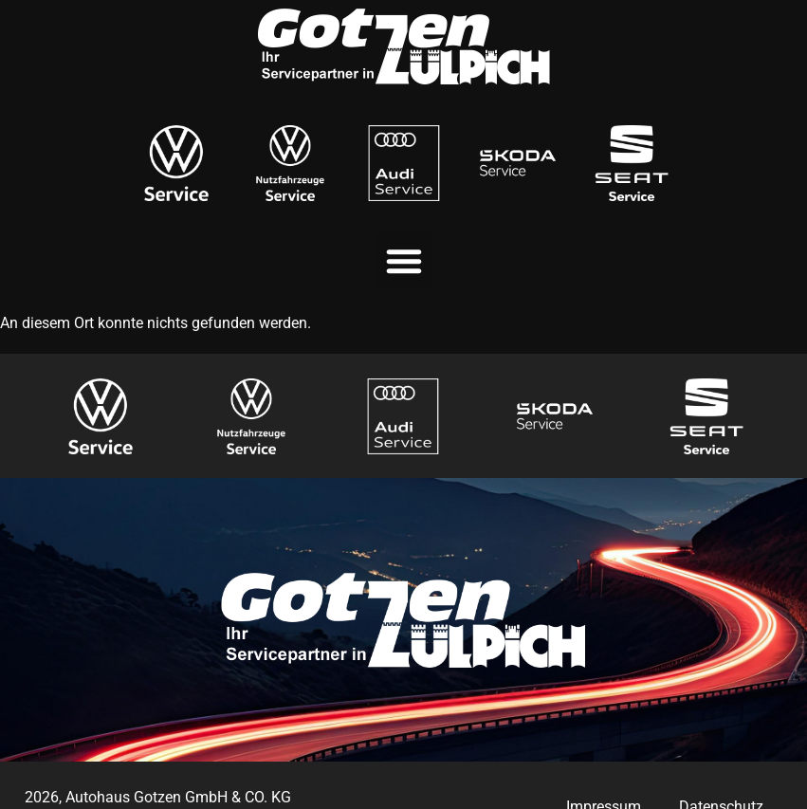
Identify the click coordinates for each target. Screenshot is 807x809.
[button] (404, 260)
